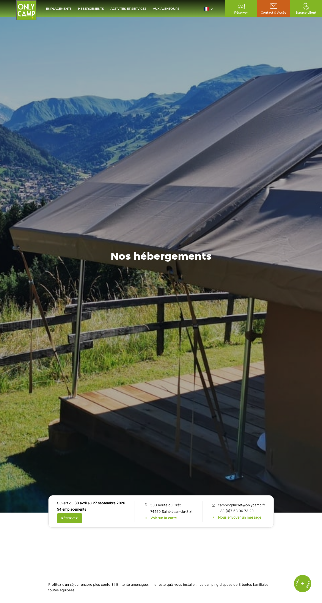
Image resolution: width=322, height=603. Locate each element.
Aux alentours (166, 9)
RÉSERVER (69, 518)
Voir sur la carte (164, 518)
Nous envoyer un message (239, 517)
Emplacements (59, 9)
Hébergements (91, 9)
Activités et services (128, 9)
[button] (209, 9)
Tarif (307, 585)
